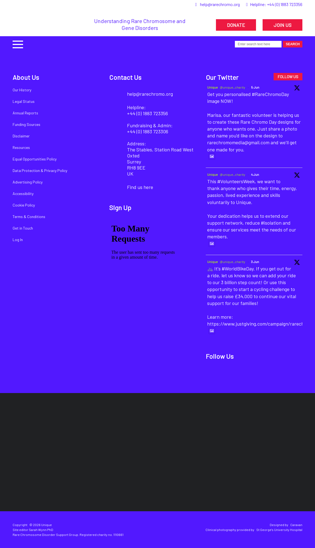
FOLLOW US (288, 76)
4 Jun (255, 174)
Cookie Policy (24, 205)
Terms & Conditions (29, 216)
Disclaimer (21, 136)
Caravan (296, 525)
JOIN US (282, 25)
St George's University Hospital (279, 530)
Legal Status (24, 101)
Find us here (140, 187)
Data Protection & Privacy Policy (40, 170)
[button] (18, 43)
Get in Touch (23, 228)
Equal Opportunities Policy (35, 159)
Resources (21, 147)
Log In (18, 239)
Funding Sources (26, 124)
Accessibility (23, 193)
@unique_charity (232, 87)
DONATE (236, 25)
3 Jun (255, 262)
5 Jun (255, 87)
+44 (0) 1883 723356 (284, 4)
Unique (212, 87)
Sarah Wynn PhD (41, 530)
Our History (22, 89)
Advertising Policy (28, 182)
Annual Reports (25, 113)
